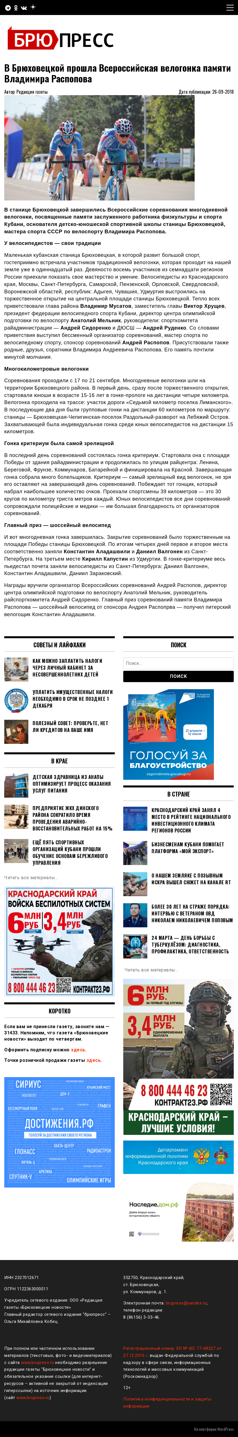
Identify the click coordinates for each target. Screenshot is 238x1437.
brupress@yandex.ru (186, 1303)
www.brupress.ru (37, 1362)
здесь (78, 1049)
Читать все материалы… (31, 877)
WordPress (225, 1429)
